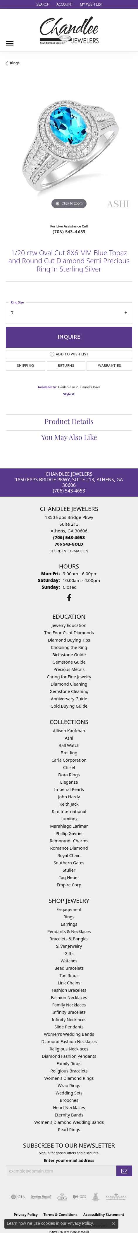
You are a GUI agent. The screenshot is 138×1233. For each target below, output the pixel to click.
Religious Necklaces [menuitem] (69, 1049)
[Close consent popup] (113, 1223)
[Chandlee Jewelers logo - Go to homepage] (69, 30)
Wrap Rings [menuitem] (69, 1085)
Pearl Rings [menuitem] (69, 1129)
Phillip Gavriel (69, 833)
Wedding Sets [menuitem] (69, 1093)
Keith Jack (68, 804)
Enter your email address (69, 1160)
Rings (15, 62)
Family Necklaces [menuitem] (69, 1005)
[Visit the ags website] (116, 1196)
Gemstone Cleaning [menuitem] (69, 691)
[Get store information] (68, 551)
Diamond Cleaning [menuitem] (69, 684)
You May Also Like (69, 438)
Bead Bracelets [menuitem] (69, 968)
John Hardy (69, 796)
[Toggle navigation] (9, 41)
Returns (66, 366)
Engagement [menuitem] (69, 909)
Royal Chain (69, 855)
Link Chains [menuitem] (69, 983)
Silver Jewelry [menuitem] (69, 946)
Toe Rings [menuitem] (69, 975)
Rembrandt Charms (69, 841)
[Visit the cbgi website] (62, 1196)
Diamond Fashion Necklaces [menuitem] (69, 1041)
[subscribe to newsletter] (124, 1170)
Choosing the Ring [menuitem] (69, 647)
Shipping (25, 366)
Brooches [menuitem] (69, 1100)
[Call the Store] (69, 537)
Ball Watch (69, 745)
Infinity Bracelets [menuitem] (68, 1012)
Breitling (69, 752)
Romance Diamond (69, 848)
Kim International (69, 811)
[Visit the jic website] (95, 1196)
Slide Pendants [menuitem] (69, 1027)
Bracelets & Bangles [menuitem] (69, 939)
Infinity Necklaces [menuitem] (69, 1019)
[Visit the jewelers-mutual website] (41, 1196)
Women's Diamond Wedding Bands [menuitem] (69, 1122)
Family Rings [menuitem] (69, 1063)
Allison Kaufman (69, 730)
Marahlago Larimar (69, 826)
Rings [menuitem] (68, 917)
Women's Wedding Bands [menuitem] (69, 1034)
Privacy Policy (80, 1223)
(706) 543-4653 (69, 232)
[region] (69, 147)
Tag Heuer (69, 877)
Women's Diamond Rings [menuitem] (69, 1078)
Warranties (109, 366)
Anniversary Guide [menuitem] (69, 698)
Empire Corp (69, 885)
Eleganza (69, 782)
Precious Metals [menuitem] (69, 669)
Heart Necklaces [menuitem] (69, 1107)
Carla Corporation (69, 760)
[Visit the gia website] (18, 1196)
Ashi (69, 738)
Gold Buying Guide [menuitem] (69, 706)
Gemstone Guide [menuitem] (69, 662)
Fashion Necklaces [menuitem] (69, 997)
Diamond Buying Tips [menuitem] (69, 640)
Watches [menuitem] (69, 961)
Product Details (69, 422)
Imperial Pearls (69, 789)
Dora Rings (69, 774)
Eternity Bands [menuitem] (69, 1115)
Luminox (69, 819)
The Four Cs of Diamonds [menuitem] (69, 632)
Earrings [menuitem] (69, 924)
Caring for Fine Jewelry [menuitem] (69, 676)
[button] (42, 4)
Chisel (69, 767)
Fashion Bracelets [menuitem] (69, 990)
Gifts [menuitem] (68, 953)
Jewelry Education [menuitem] (68, 625)
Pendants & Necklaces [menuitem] (69, 931)
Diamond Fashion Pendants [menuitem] (69, 1056)
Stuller (69, 870)
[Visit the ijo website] (79, 1196)
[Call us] (69, 544)
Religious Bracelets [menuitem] (68, 1071)
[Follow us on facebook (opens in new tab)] (69, 597)
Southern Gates (69, 863)
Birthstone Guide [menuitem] (69, 654)
